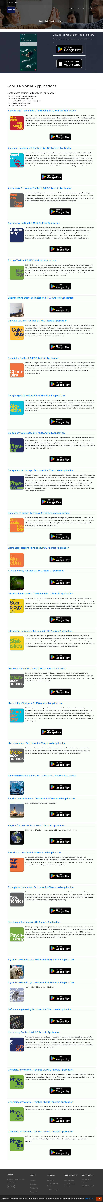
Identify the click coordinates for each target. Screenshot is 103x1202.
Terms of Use (88, 1198)
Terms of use (34, 1188)
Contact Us (33, 1184)
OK (99, 1199)
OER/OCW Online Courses (87, 1181)
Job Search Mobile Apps (52, 1185)
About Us (32, 1180)
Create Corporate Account (69, 1185)
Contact (91, 8)
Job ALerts (50, 1180)
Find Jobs (71, 8)
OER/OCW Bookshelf (88, 1186)
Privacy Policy (34, 1192)
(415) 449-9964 (12, 2)
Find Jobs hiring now (53, 1190)
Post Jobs (81, 8)
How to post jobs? (69, 1180)
